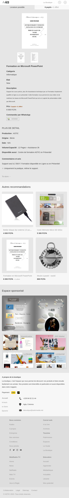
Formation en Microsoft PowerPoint (17, 276)
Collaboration (8, 490)
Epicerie (5, 411)
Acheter (14, 119)
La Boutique (47, 2)
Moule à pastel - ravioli (46, 276)
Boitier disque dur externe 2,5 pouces (18, 230)
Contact (34, 490)
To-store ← (6, 176)
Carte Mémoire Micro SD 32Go (49, 230)
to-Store (5, 407)
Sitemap (26, 490)
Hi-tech (4, 402)
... (54, 2)
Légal (18, 490)
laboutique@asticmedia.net (33, 410)
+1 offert (55, 7)
